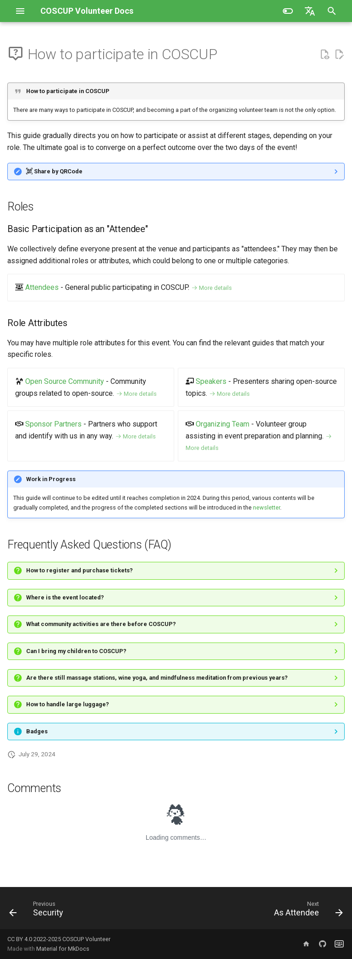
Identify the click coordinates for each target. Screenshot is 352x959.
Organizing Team (222, 424)
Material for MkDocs (62, 948)
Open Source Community (64, 381)
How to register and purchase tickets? (79, 570)
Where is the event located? (65, 597)
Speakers (211, 381)
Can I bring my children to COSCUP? (76, 651)
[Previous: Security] (38, 911)
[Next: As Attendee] (306, 911)
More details (211, 287)
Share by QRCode (54, 171)
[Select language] (310, 11)
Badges (37, 731)
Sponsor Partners (53, 424)
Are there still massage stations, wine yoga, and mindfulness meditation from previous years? (157, 677)
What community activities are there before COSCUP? (101, 624)
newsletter (266, 507)
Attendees (42, 287)
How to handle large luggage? (67, 704)
